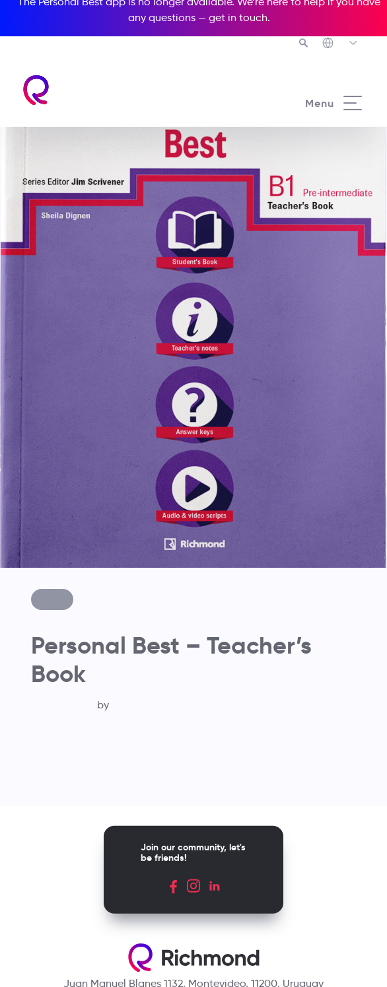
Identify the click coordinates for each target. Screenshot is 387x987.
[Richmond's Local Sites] (340, 44)
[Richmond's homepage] (107, 90)
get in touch (238, 17)
